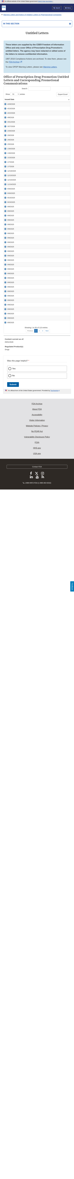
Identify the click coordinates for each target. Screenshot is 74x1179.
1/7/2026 (10, 317)
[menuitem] (37, 1022)
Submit (13, 1066)
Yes (14, 1050)
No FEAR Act (37, 1113)
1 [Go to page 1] (35, 1012)
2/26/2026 (11, 225)
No (13, 1057)
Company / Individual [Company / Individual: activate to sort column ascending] (22, 100)
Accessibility (37, 1096)
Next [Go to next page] (47, 1012)
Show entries (15, 94)
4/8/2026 (10, 164)
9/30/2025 (11, 431)
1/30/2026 (11, 274)
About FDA (37, 1090)
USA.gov (37, 1135)
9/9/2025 (10, 498)
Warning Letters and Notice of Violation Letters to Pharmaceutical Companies (32, 15)
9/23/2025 (11, 462)
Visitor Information (37, 1102)
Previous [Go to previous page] (30, 1012)
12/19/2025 (11, 359)
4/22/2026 (11, 143)
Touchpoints (54, 1072)
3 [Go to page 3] (42, 1012)
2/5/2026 (10, 262)
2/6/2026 (10, 237)
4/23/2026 (11, 121)
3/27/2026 (11, 204)
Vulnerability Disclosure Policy (37, 1118)
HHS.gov (37, 1129)
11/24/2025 (11, 419)
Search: (36, 88)
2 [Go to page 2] (39, 1012)
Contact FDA (37, 1148)
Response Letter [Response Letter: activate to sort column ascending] (62, 100)
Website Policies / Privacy (37, 1107)
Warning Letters (50, 67)
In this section (11, 24)
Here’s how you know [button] (45, 1)
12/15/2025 (11, 380)
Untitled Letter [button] (28, 113)
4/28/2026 (11, 106)
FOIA (37, 1124)
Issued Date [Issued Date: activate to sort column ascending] (7, 100)
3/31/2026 (11, 183)
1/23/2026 (11, 302)
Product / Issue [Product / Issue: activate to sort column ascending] (43, 102)
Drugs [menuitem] (7, 1031)
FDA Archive (14, 62)
